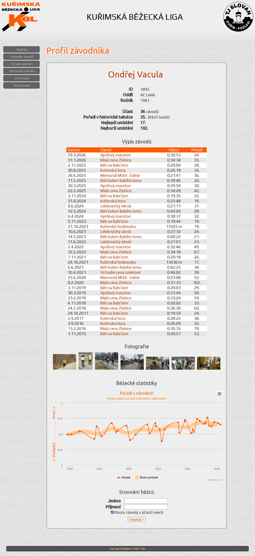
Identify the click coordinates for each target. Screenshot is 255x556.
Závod (105, 150)
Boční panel (22, 85)
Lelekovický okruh (115, 206)
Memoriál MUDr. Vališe (120, 175)
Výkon (174, 150)
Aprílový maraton (115, 155)
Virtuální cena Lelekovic (120, 272)
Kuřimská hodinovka (118, 226)
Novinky (22, 49)
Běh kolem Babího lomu (120, 180)
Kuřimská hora (112, 170)
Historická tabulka (22, 71)
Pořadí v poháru (22, 64)
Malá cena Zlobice (115, 160)
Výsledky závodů (22, 56)
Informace (22, 78)
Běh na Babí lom (114, 165)
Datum (74, 150)
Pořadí (197, 150)
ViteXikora (125, 548)
